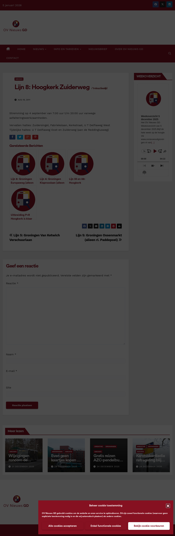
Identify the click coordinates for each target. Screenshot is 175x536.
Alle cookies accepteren (62, 526)
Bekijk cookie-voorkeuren (149, 526)
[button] (168, 505)
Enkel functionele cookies (106, 526)
